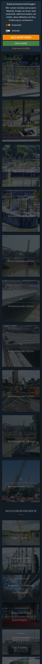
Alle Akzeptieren (21, 37)
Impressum (17, 48)
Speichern (21, 43)
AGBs (27, 48)
